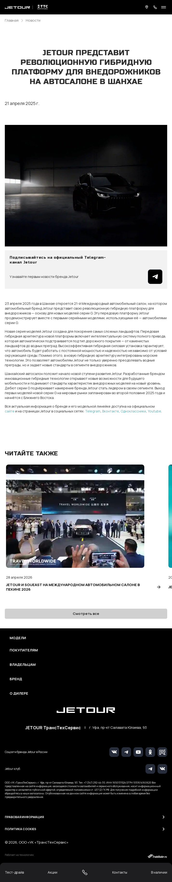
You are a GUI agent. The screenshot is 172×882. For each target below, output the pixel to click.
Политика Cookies (20, 829)
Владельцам (23, 664)
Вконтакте (110, 411)
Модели (18, 638)
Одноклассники (133, 411)
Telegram (92, 411)
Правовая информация (24, 817)
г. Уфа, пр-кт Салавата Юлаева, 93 (118, 727)
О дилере (19, 693)
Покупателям (24, 650)
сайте (9, 411)
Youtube (154, 411)
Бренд (16, 679)
